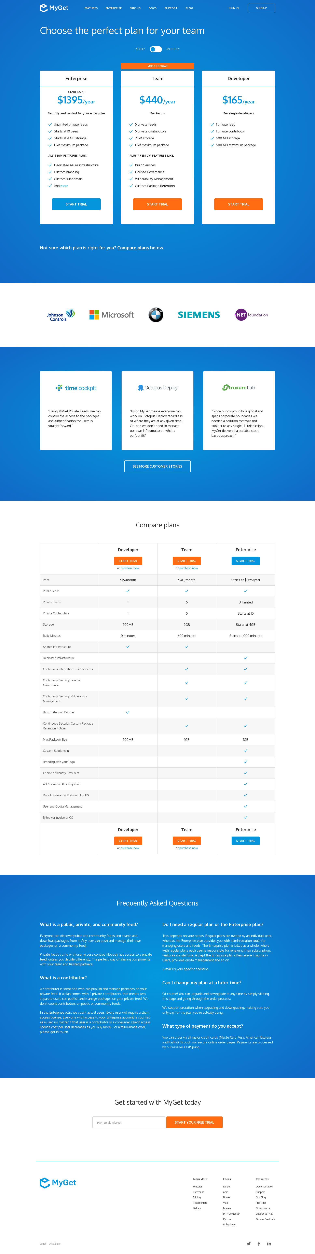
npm (225, 1192)
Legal (43, 1243)
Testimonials (200, 1202)
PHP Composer (231, 1213)
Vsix (225, 1202)
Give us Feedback (265, 1219)
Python (227, 1219)
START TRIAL (76, 204)
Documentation (264, 1186)
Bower (226, 1197)
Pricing (135, 8)
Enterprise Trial (264, 1213)
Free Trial (261, 1202)
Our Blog (261, 1197)
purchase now (130, 568)
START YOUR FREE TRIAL (194, 1122)
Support (171, 8)
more (64, 186)
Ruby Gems (229, 1224)
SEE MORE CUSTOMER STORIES (157, 466)
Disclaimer (54, 1243)
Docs (152, 8)
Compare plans (133, 247)
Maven (227, 1208)
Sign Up (261, 8)
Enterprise (114, 8)
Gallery (197, 1208)
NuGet (226, 1186)
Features (91, 8)
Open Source (263, 1208)
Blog (189, 8)
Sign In (234, 8)
